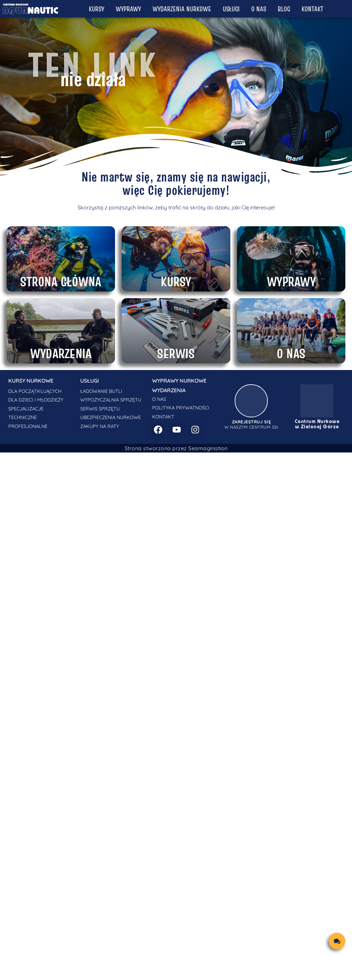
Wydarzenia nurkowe (181, 9)
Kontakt (312, 9)
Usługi (231, 9)
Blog (284, 9)
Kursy (96, 9)
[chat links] (337, 941)
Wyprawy (128, 9)
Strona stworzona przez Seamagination (176, 448)
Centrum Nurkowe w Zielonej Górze (317, 424)
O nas (258, 9)
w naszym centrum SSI (251, 424)
